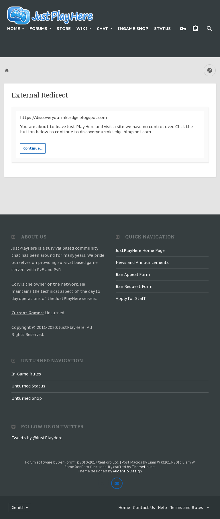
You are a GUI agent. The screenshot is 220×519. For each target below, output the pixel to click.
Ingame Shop (133, 28)
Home (13, 28)
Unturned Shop (26, 398)
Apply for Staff (131, 298)
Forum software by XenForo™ (72, 462)
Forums (38, 28)
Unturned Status (28, 386)
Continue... (32, 148)
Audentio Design (127, 471)
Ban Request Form (134, 286)
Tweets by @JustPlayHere (36, 437)
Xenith (18, 507)
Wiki (81, 28)
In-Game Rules (26, 374)
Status (162, 28)
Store (64, 28)
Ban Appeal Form (133, 274)
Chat (102, 28)
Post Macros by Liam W (158, 462)
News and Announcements (142, 262)
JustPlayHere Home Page (140, 250)
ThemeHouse (143, 467)
